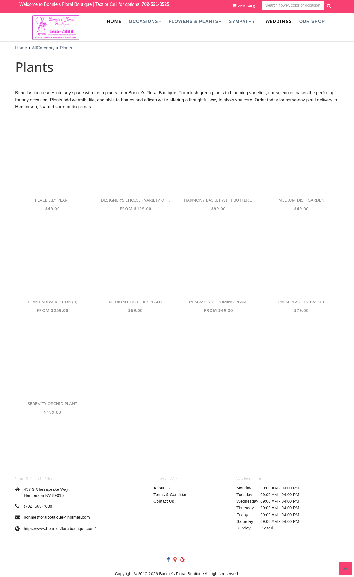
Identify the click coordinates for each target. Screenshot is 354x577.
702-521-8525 (155, 4)
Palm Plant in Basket (301, 301)
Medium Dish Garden (301, 200)
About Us (162, 487)
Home (114, 21)
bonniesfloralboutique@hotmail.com (57, 517)
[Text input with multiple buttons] (293, 5)
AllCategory (43, 48)
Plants (66, 48)
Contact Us (163, 501)
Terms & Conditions (171, 494)
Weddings (279, 21)
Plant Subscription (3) (52, 301)
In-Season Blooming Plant (218, 301)
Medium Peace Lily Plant (135, 301)
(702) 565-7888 (38, 506)
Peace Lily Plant (52, 200)
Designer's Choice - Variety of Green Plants (135, 200)
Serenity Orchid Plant (52, 403)
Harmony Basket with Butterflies (218, 200)
